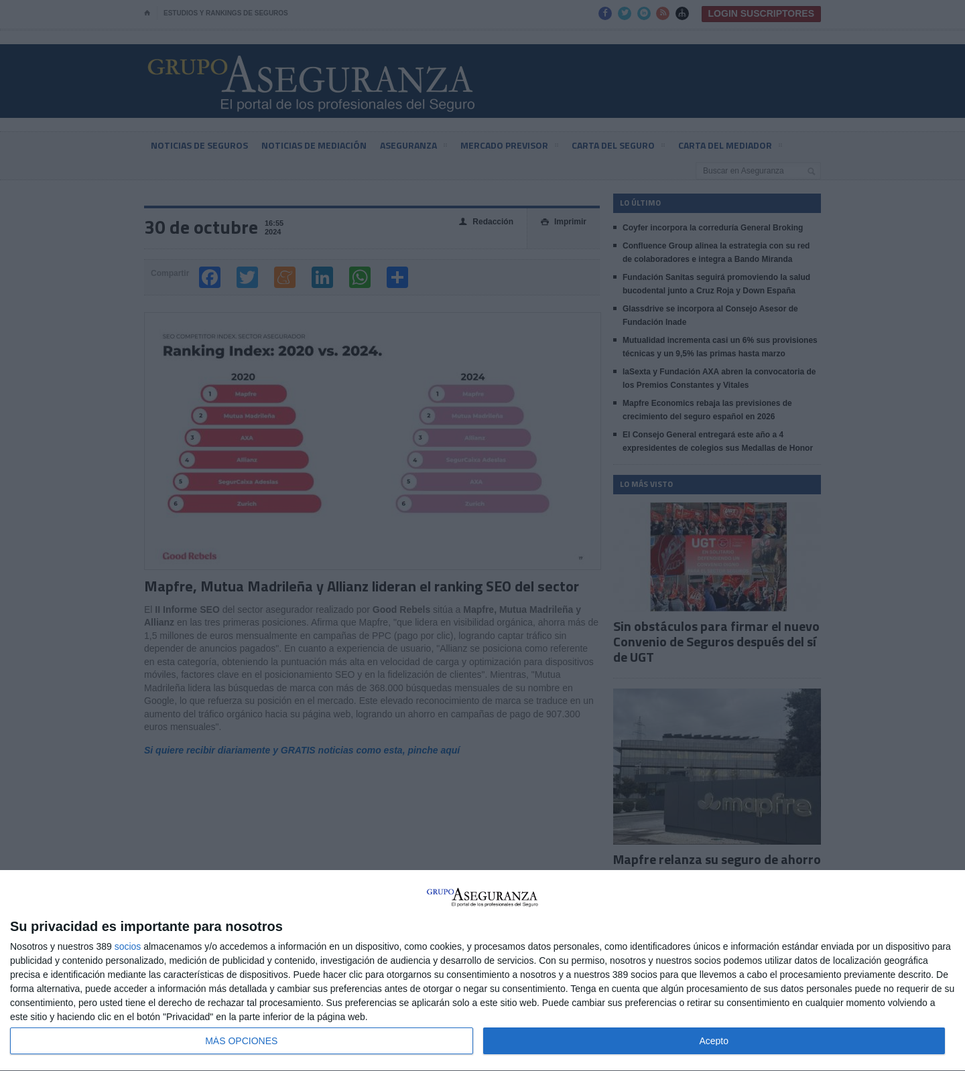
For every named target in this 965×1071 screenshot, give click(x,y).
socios (128, 946)
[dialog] (482, 971)
